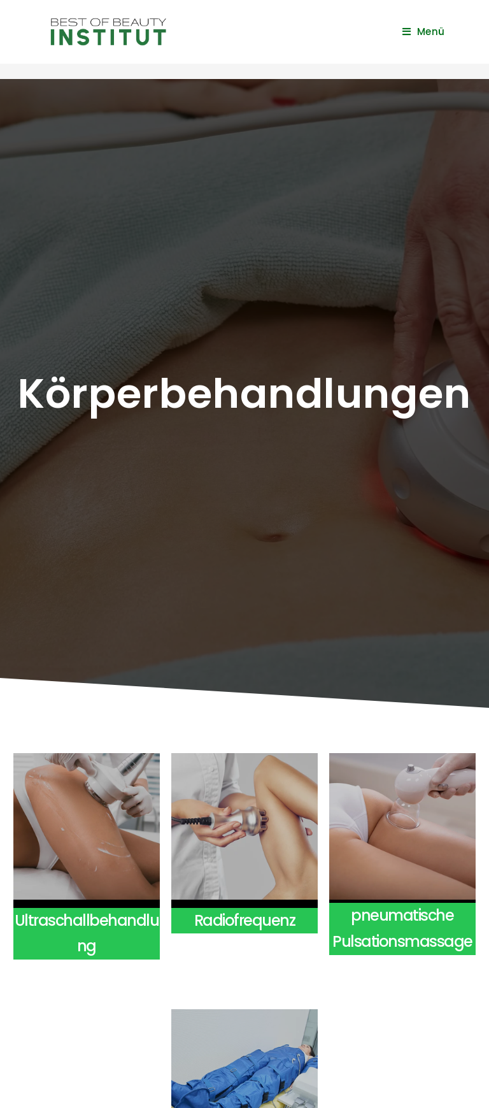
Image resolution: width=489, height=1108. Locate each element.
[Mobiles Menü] (423, 31)
